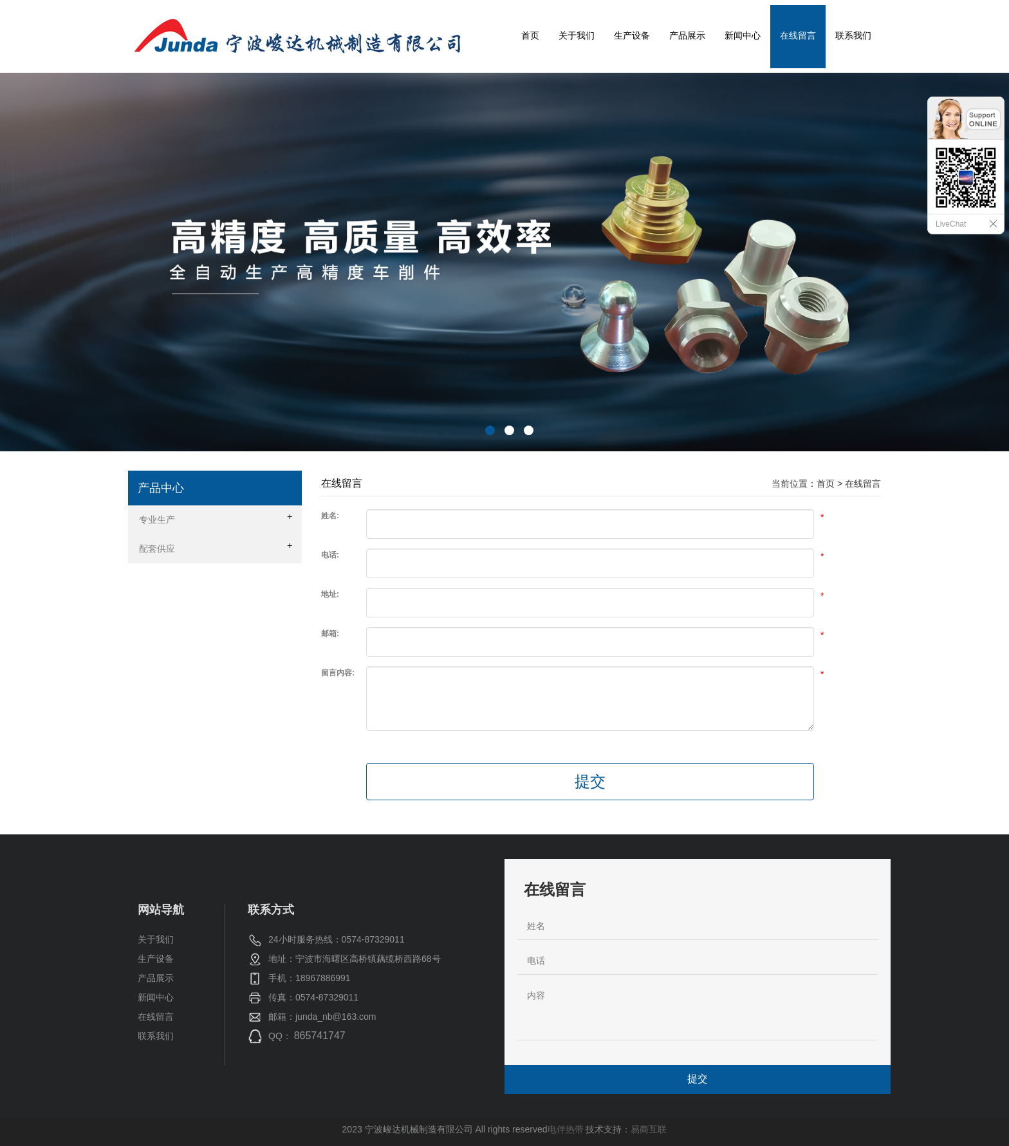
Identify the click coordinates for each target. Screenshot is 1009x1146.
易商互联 (649, 1129)
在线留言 (798, 35)
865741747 (320, 1035)
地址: (330, 594)
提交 (590, 781)
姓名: (330, 515)
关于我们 (577, 35)
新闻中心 (743, 35)
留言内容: (338, 672)
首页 (530, 35)
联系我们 (853, 35)
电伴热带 (566, 1129)
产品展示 (687, 35)
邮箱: (330, 633)
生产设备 (632, 35)
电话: (330, 554)
